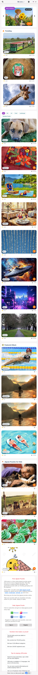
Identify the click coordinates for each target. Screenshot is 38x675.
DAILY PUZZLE (10, 8)
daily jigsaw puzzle (25, 590)
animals (18, 592)
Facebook (15, 616)
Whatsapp (16, 612)
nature (6, 592)
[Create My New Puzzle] (29, 1)
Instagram (25, 612)
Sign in (11, 625)
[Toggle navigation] (2, 1)
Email (23, 616)
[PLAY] (32, 51)
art (22, 592)
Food (16, 113)
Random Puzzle (7, 116)
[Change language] (34, 1)
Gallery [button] (21, 1)
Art (11, 113)
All (3, 113)
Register (26, 625)
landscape (12, 592)
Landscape (22, 113)
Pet (7, 113)
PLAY (29, 23)
